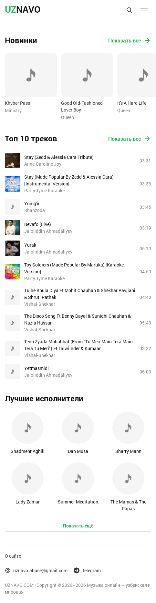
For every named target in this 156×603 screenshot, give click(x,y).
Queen (67, 117)
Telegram (87, 570)
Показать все (129, 40)
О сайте (13, 556)
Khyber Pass (17, 103)
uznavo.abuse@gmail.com (36, 570)
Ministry (13, 110)
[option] (31, 83)
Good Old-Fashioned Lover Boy (82, 106)
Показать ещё (78, 526)
